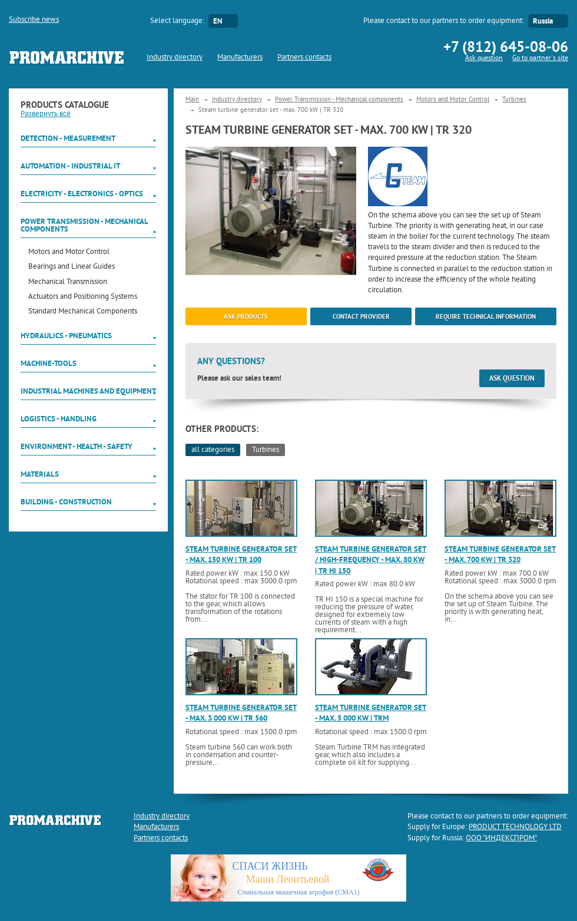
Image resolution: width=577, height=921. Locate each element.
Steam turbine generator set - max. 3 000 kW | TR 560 (241, 712)
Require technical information (486, 316)
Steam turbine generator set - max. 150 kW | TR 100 (241, 554)
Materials (40, 474)
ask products (246, 316)
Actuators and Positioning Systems (82, 297)
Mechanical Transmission (67, 282)
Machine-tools (49, 363)
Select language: (177, 21)
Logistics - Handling (59, 418)
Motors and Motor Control (69, 252)
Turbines (514, 99)
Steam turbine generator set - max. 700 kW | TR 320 (500, 554)
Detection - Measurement (68, 138)
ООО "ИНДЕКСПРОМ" (501, 838)
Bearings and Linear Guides (71, 267)
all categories (212, 450)
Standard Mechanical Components (82, 312)
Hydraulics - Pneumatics (66, 335)
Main (192, 99)
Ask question (484, 58)
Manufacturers (240, 57)
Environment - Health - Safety (76, 446)
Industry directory (175, 57)
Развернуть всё (46, 114)
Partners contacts (304, 57)
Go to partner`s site (540, 58)
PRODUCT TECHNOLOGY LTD (515, 827)
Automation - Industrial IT (70, 166)
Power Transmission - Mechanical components (84, 225)
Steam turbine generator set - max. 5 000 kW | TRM (370, 712)
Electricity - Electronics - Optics (82, 193)
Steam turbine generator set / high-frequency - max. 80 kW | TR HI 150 (370, 559)
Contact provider (361, 316)
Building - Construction (66, 502)
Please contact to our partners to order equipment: (443, 21)
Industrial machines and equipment (88, 391)
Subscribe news (34, 20)
